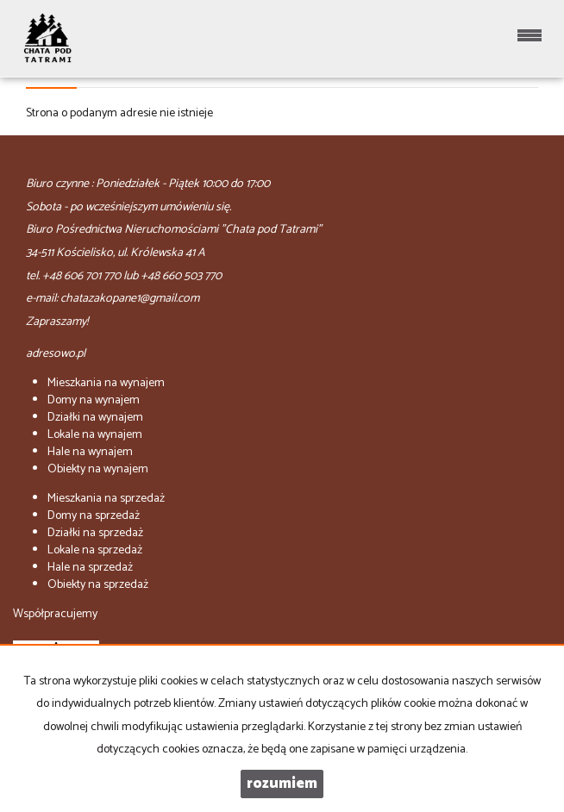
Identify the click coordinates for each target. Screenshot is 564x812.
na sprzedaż (106, 499)
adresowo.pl (55, 354)
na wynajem (106, 383)
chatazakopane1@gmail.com (129, 299)
